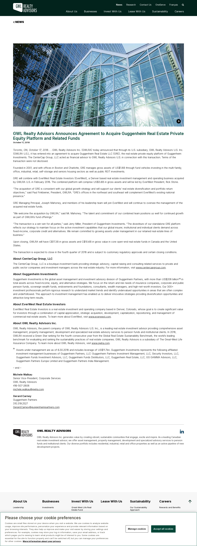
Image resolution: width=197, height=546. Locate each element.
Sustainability (160, 11)
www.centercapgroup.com (151, 267)
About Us (71, 11)
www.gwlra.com (101, 343)
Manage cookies (137, 528)
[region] (98, 529)
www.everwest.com (99, 316)
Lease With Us (136, 11)
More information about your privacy (42, 541)
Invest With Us (112, 11)
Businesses (90, 11)
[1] (180, 279)
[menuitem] (173, 4)
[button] (183, 4)
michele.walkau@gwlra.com (28, 389)
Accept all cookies (163, 528)
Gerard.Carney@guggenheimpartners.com (36, 407)
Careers (179, 11)
